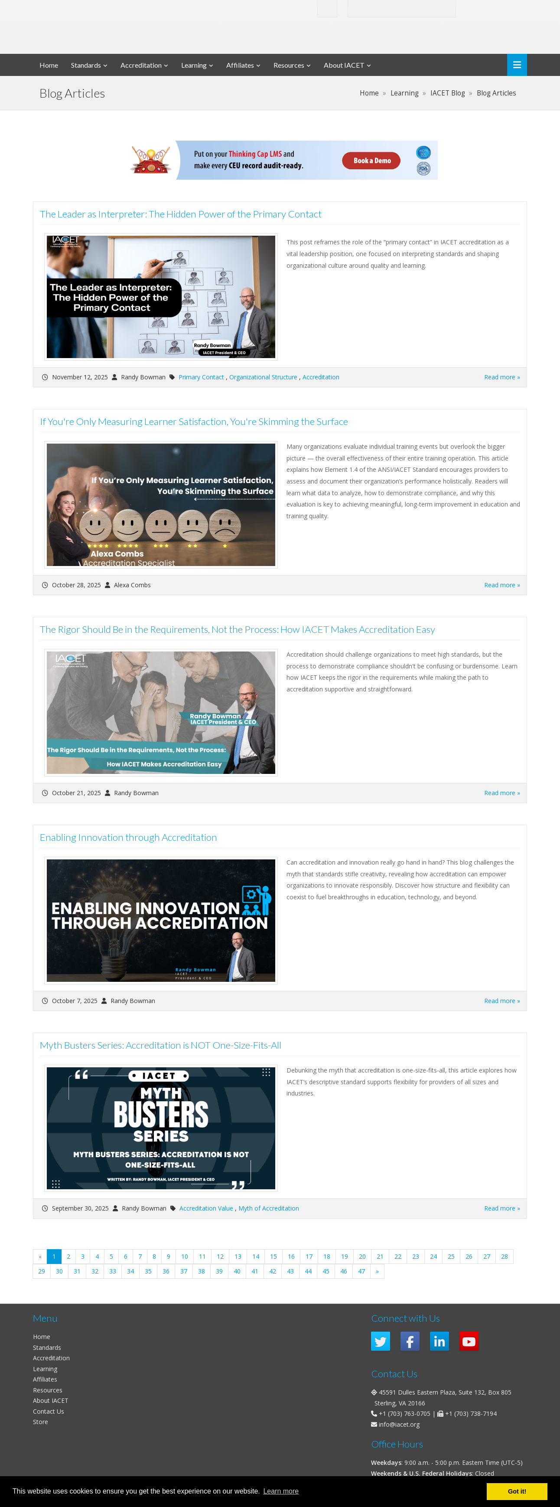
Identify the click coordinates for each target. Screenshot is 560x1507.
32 (94, 1271)
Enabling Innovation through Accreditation (128, 837)
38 (201, 1271)
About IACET (344, 65)
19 (344, 1256)
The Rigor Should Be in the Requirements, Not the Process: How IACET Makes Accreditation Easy (237, 629)
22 (397, 1256)
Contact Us (48, 1411)
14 (255, 1256)
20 (362, 1256)
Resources (288, 65)
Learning (194, 65)
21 (380, 1256)
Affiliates (240, 65)
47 (361, 1271)
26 (469, 1256)
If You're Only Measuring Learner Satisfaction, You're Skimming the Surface (194, 421)
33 (112, 1271)
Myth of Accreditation (268, 1208)
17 (309, 1256)
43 (290, 1271)
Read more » (502, 377)
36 (166, 1271)
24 (433, 1256)
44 (308, 1271)
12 (220, 1256)
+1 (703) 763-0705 (404, 1413)
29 (41, 1271)
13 (237, 1256)
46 (343, 1271)
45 (325, 1271)
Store (40, 1422)
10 (184, 1256)
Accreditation (141, 65)
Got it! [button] (517, 1491)
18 (326, 1256)
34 (130, 1271)
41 (254, 1271)
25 (451, 1256)
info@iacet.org (399, 1424)
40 (237, 1271)
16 (291, 1256)
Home (48, 65)
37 (183, 1271)
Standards (86, 65)
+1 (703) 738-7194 (471, 1413)
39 (219, 1271)
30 (59, 1271)
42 (272, 1271)
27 (486, 1256)
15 (273, 1256)
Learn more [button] (281, 1491)
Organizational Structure (263, 377)
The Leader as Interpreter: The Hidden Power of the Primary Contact (181, 214)
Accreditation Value (206, 1208)
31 (77, 1271)
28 (504, 1256)
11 (202, 1256)
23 (415, 1256)
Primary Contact (201, 377)
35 (148, 1271)
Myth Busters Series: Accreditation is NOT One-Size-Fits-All (160, 1045)
